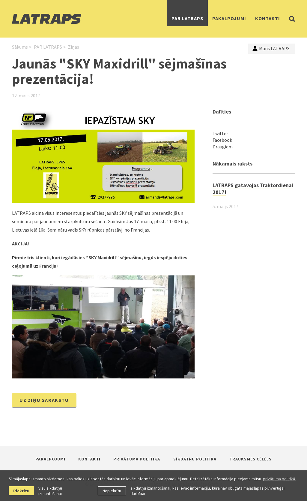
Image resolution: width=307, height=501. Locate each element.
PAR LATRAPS (187, 18)
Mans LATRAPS (271, 48)
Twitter (220, 133)
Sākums (20, 47)
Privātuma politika (136, 459)
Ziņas (73, 47)
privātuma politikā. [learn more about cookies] (279, 478)
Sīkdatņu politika (194, 459)
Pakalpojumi (229, 18)
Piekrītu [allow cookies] (21, 490)
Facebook (222, 140)
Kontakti (267, 18)
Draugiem (223, 147)
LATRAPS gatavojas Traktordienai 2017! (253, 189)
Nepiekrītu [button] (112, 490)
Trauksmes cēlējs (250, 459)
